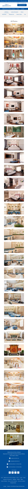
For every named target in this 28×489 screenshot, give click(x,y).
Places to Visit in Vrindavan (12, 481)
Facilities (18, 479)
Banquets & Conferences (7, 479)
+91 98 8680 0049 (23, 3)
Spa (25, 14)
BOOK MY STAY (22, 5)
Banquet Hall (11, 14)
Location (22, 8)
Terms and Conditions (21, 481)
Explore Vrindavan (4, 481)
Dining (24, 477)
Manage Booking (13, 482)
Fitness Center (19, 14)
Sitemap (4, 486)
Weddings (14, 479)
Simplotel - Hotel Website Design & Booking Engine (15, 486)
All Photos (6, 11)
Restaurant (4, 14)
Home (2, 477)
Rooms (18, 8)
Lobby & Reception (14, 11)
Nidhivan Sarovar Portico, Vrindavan (8, 8)
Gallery (22, 479)
